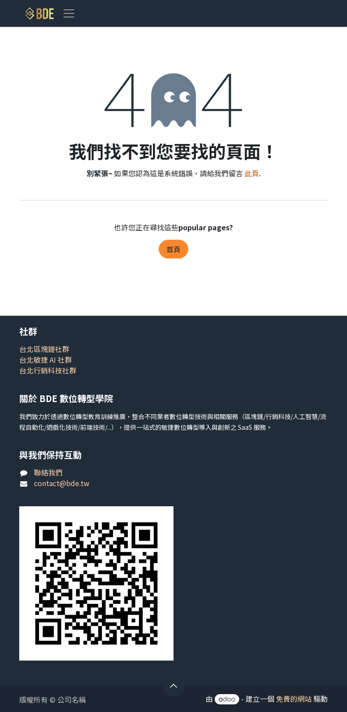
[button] (173, 685)
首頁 (173, 249)
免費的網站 (294, 698)
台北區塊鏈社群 (44, 348)
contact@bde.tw (61, 483)
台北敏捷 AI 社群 (45, 359)
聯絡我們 (48, 472)
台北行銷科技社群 (47, 370)
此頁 (252, 173)
